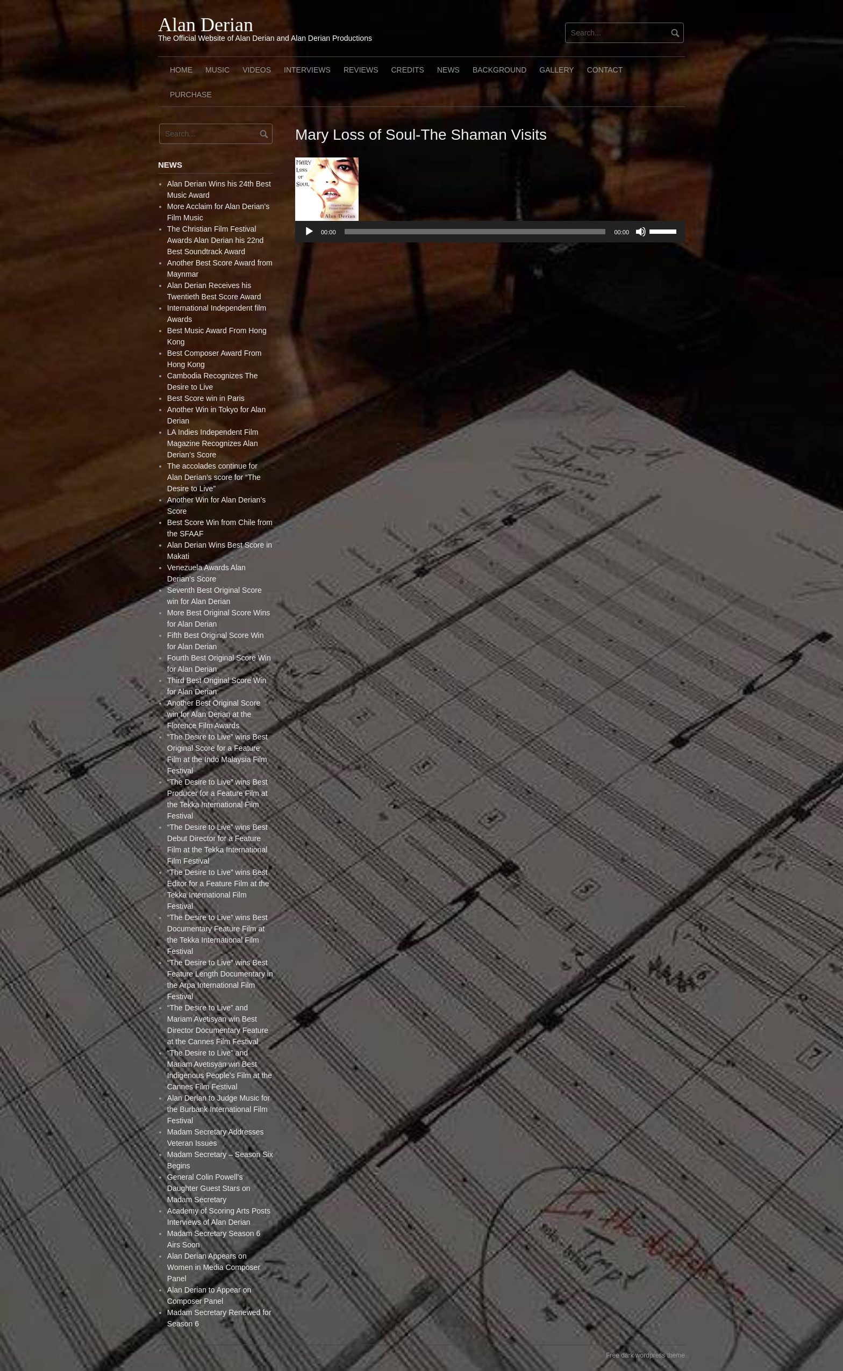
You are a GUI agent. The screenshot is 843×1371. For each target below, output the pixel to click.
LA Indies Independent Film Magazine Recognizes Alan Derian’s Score (213, 443)
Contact (605, 70)
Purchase (191, 94)
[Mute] (640, 231)
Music (217, 70)
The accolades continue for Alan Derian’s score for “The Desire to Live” (214, 477)
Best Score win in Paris (206, 398)
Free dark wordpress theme (645, 1355)
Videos (256, 70)
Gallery (556, 70)
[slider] (475, 231)
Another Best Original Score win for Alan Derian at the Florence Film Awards (214, 714)
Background (499, 70)
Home (181, 70)
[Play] (309, 231)
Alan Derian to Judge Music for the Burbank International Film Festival (218, 1109)
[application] (490, 231)
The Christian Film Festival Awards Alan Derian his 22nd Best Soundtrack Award (215, 240)
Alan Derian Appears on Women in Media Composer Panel (213, 1267)
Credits (407, 70)
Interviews (307, 70)
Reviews (361, 70)
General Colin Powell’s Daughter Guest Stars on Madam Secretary (209, 1188)
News (448, 70)
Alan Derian (205, 24)
